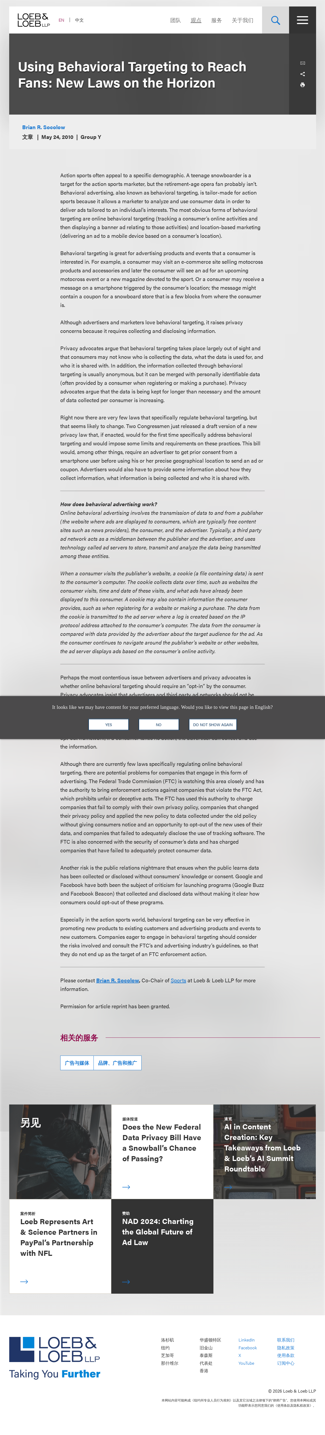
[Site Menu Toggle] (302, 20)
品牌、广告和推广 (117, 1062)
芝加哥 (167, 1355)
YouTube (246, 1363)
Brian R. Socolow (43, 127)
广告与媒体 (77, 1062)
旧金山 (206, 1347)
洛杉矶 (167, 1340)
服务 (216, 20)
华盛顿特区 (210, 1340)
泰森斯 (206, 1355)
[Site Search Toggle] (275, 20)
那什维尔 (169, 1363)
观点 (196, 20)
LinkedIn (247, 1340)
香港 (204, 1371)
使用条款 (285, 1355)
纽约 (165, 1347)
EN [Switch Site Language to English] (61, 20)
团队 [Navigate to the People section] (175, 20)
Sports (178, 980)
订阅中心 (285, 1363)
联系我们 (285, 1340)
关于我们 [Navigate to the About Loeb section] (242, 20)
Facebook (248, 1347)
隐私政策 (285, 1347)
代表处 (206, 1363)
